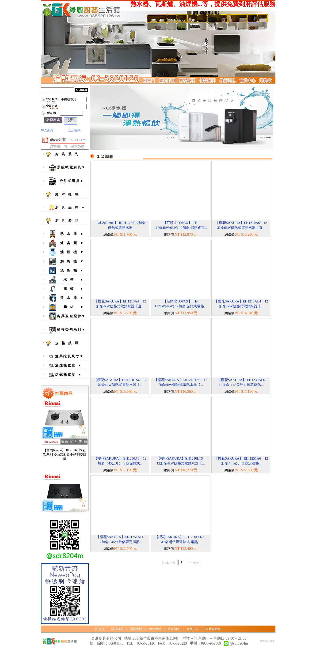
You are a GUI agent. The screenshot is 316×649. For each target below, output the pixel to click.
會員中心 (193, 629)
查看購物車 (213, 629)
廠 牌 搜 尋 (66, 194)
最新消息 (174, 629)
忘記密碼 (74, 130)
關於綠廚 (117, 629)
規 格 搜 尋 (66, 343)
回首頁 (99, 629)
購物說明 (136, 629)
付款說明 (155, 629)
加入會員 (47, 130)
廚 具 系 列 (66, 154)
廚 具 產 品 (66, 221)
